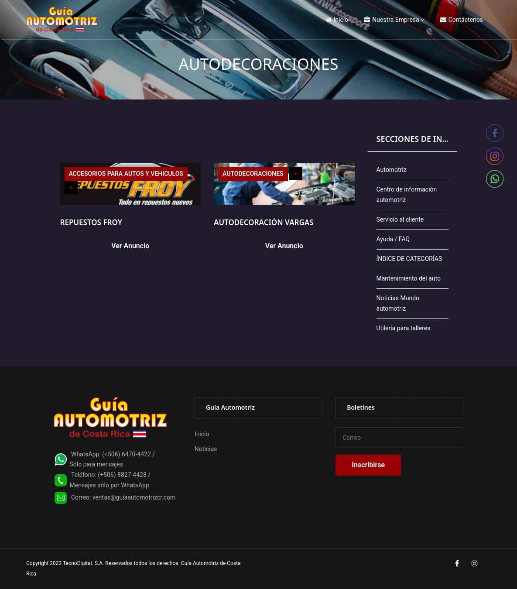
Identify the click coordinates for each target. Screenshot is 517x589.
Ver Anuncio (130, 246)
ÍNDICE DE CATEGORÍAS (409, 258)
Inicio (337, 19)
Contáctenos (461, 19)
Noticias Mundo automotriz (398, 303)
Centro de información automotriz (407, 194)
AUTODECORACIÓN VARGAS (264, 222)
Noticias (206, 448)
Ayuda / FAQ (393, 239)
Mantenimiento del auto (409, 278)
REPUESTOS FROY (91, 222)
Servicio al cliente (400, 219)
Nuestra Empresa (391, 19)
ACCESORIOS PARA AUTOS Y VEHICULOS (126, 173)
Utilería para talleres (404, 328)
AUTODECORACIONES (253, 173)
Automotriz (392, 169)
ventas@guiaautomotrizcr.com (134, 497)
